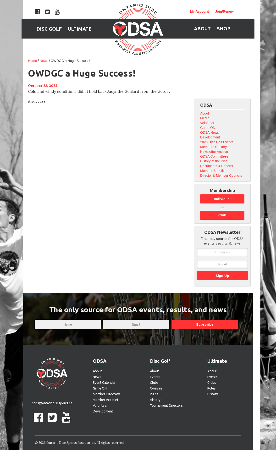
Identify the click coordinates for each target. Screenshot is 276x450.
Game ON (207, 128)
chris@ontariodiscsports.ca (52, 403)
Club (222, 215)
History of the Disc (213, 161)
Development (210, 137)
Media (204, 118)
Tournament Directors (166, 405)
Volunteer (207, 123)
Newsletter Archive (214, 152)
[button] (49, 28)
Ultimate (217, 361)
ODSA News (209, 132)
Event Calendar (104, 382)
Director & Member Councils (221, 175)
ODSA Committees (214, 156)
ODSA (99, 361)
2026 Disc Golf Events (216, 142)
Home (32, 61)
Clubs (154, 382)
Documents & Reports (216, 166)
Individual (222, 199)
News (44, 61)
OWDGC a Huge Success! (70, 61)
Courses (156, 388)
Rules (154, 394)
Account (199, 11)
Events (155, 377)
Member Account (105, 400)
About (204, 113)
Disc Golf (160, 361)
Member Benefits (213, 171)
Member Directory (213, 147)
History (155, 400)
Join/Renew (224, 11)
